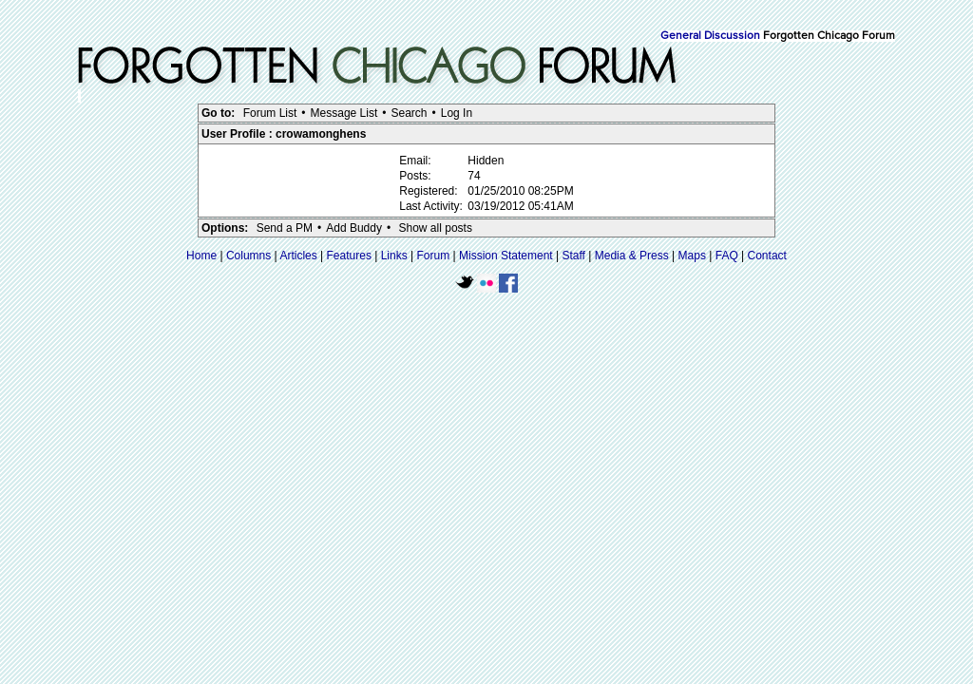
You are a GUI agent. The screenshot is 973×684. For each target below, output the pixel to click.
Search (409, 113)
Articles (297, 255)
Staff (573, 255)
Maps (692, 255)
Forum (433, 255)
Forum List (270, 113)
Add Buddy (354, 228)
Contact (767, 255)
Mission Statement (506, 255)
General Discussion (710, 36)
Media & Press (632, 255)
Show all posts (435, 228)
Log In (456, 113)
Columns (248, 255)
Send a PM (285, 228)
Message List (344, 113)
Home (201, 255)
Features (349, 255)
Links (394, 255)
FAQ (726, 255)
